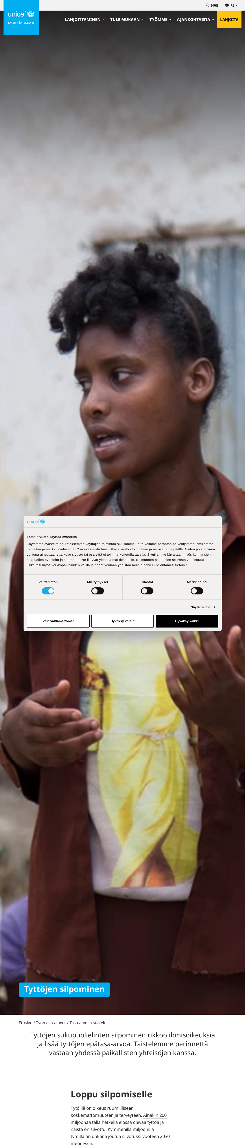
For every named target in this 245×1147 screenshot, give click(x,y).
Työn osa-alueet (51, 1022)
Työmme (160, 19)
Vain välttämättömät (58, 621)
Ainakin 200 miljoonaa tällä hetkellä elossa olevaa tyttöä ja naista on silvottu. (119, 1122)
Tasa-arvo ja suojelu (88, 1022)
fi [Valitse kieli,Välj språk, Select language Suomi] (231, 5)
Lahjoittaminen (84, 19)
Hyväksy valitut (122, 621)
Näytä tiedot (200, 607)
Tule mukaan (126, 19)
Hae (212, 5)
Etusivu (25, 1022)
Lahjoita (229, 19)
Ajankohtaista (195, 19)
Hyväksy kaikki (187, 621)
